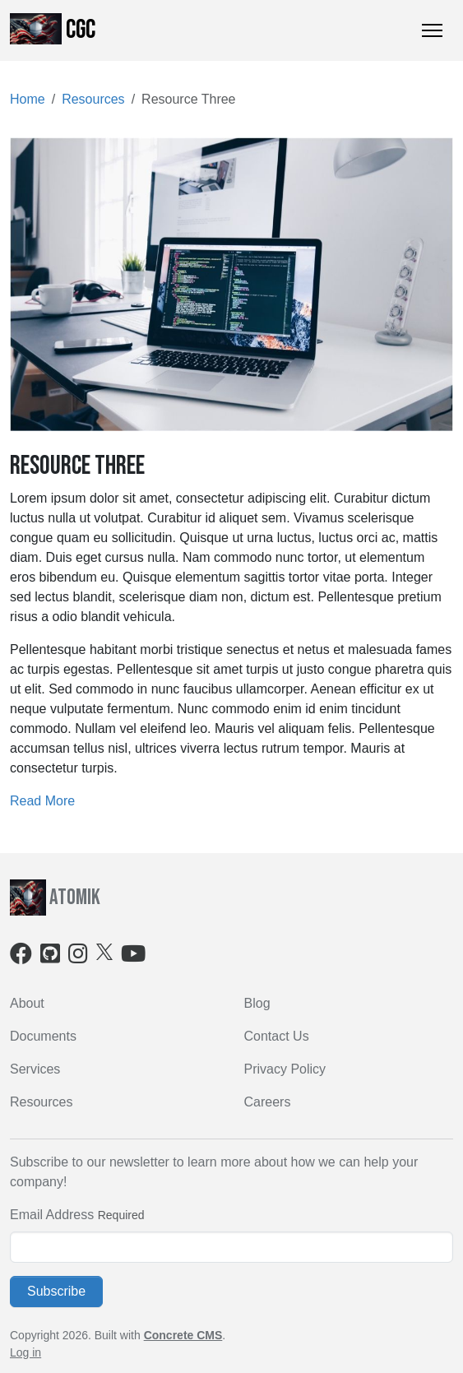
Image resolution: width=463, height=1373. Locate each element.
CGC (52, 29)
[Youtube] (133, 957)
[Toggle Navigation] (432, 30)
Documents (43, 1036)
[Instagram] (78, 957)
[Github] (50, 957)
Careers (267, 1102)
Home (27, 99)
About (27, 1003)
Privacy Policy (285, 1069)
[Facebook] (21, 957)
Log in (25, 1352)
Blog (257, 1003)
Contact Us (276, 1036)
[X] (104, 951)
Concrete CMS (183, 1335)
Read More (42, 801)
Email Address (52, 1215)
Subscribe (56, 1291)
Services (35, 1069)
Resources (93, 99)
